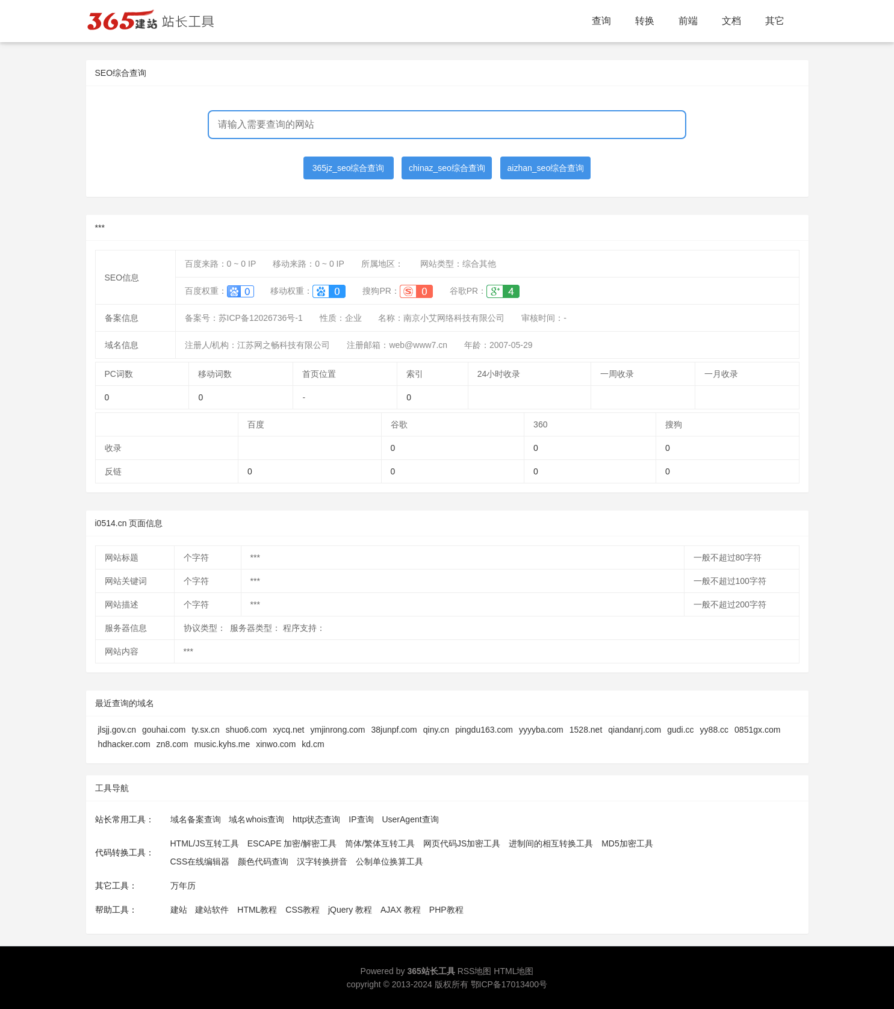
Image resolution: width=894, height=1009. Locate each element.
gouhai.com (163, 729)
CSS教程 (302, 909)
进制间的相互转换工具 (551, 843)
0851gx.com (757, 729)
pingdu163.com (484, 729)
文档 (731, 21)
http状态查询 (316, 819)
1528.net (586, 729)
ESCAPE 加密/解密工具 (292, 843)
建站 (178, 909)
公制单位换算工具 (389, 861)
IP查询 (361, 819)
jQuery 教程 (350, 909)
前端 (688, 21)
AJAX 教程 (400, 909)
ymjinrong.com (337, 729)
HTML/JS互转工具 (204, 843)
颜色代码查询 (263, 861)
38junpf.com (394, 729)
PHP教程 (446, 909)
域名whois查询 (256, 819)
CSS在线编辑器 (200, 861)
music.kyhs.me (222, 744)
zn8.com (172, 744)
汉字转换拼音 (322, 861)
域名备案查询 (195, 819)
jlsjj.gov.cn (117, 729)
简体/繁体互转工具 (380, 843)
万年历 (183, 885)
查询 (601, 21)
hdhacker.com (124, 744)
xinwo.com (276, 744)
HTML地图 (513, 971)
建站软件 (212, 909)
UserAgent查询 (410, 819)
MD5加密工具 (627, 843)
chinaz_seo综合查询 (447, 168)
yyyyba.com (541, 729)
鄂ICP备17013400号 (509, 984)
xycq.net (288, 729)
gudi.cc (680, 729)
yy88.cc (714, 729)
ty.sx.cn (205, 729)
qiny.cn (436, 729)
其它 (774, 21)
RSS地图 (475, 971)
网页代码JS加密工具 (461, 843)
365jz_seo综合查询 (348, 168)
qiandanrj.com (634, 729)
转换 (644, 21)
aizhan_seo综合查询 (546, 168)
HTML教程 (257, 909)
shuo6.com (246, 729)
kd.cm (313, 744)
